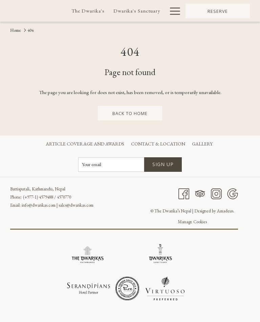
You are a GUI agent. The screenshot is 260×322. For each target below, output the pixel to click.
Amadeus (225, 211)
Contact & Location (158, 144)
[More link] (172, 11)
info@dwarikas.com (39, 205)
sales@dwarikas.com (76, 205)
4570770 (64, 197)
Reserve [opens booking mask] (218, 11)
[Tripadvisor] (200, 193)
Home (15, 30)
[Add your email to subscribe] (111, 164)
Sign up (163, 164)
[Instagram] (216, 193)
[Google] (232, 193)
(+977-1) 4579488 (38, 197)
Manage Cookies (192, 222)
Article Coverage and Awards (85, 144)
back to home (130, 113)
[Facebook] (183, 193)
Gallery (202, 144)
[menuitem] (88, 11)
